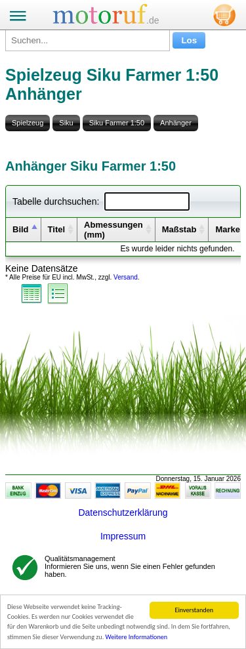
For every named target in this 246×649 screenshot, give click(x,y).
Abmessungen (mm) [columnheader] (113, 230)
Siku (66, 123)
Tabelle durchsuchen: (101, 201)
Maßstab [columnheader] (179, 229)
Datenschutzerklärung (122, 512)
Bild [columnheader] (20, 229)
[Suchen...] (87, 40)
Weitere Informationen (137, 637)
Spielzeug (27, 123)
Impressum (123, 536)
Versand (125, 277)
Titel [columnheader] (57, 229)
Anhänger (176, 123)
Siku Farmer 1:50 (116, 123)
